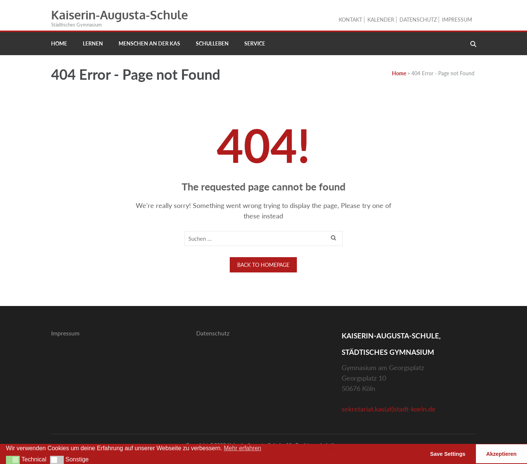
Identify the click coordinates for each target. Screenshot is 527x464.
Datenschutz (418, 19)
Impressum (457, 19)
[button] (13, 460)
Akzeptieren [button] (501, 454)
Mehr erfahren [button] (242, 448)
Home (59, 43)
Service (254, 43)
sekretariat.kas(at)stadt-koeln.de (389, 409)
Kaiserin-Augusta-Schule (119, 14)
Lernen (93, 43)
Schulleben (212, 43)
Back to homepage (263, 265)
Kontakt (350, 19)
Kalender (380, 19)
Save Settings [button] (447, 454)
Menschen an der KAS (149, 43)
